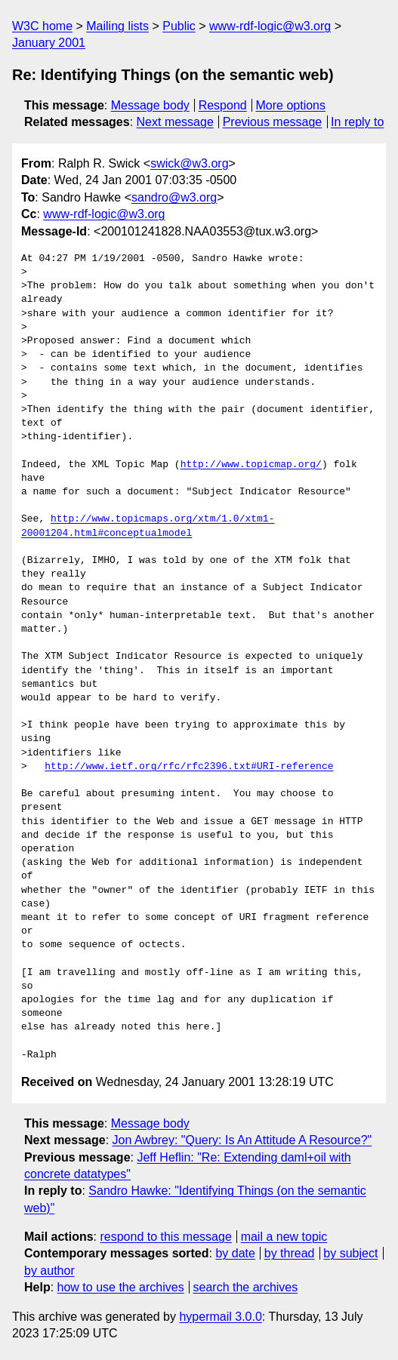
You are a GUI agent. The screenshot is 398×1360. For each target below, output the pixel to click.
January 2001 (48, 42)
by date (235, 1253)
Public (179, 26)
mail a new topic (284, 1236)
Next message (175, 121)
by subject (350, 1253)
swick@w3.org (189, 163)
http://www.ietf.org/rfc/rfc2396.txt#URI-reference (189, 767)
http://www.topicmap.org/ (251, 465)
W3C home (42, 26)
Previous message (272, 121)
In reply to (357, 121)
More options (291, 105)
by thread (289, 1253)
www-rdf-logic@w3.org (270, 26)
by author (49, 1270)
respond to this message (165, 1236)
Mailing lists (117, 26)
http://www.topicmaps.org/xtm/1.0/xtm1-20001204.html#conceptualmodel (147, 526)
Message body (150, 105)
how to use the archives (120, 1287)
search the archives (245, 1287)
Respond (223, 105)
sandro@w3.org (174, 197)
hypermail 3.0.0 (220, 1316)
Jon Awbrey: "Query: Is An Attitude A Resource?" (242, 1140)
